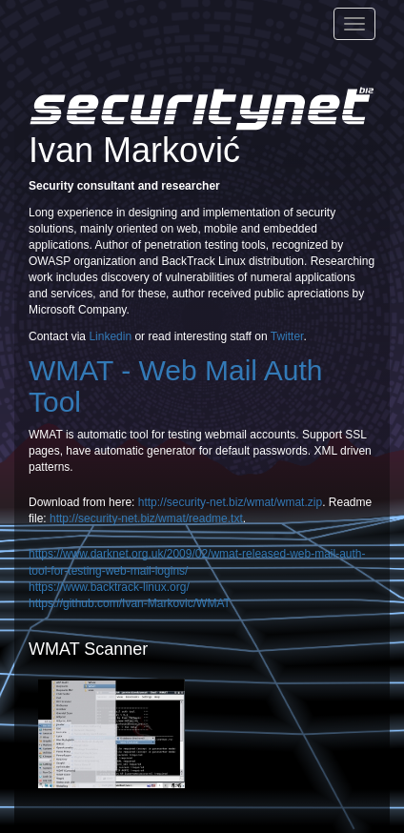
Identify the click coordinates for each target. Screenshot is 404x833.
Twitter (287, 336)
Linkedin (110, 336)
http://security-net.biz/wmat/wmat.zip (230, 502)
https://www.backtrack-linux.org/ (109, 587)
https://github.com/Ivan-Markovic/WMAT (130, 603)
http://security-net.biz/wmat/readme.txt (146, 518)
